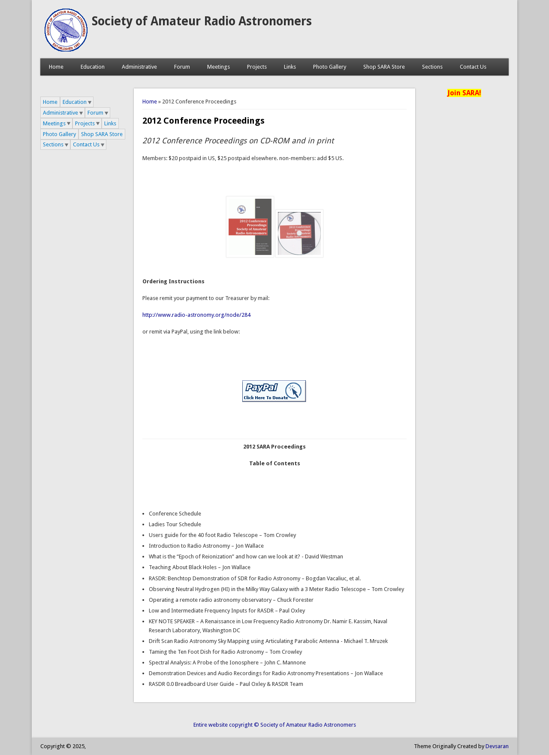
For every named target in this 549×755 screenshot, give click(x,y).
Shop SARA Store (384, 67)
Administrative (139, 67)
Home (56, 67)
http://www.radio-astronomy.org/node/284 (196, 315)
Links (290, 67)
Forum (182, 67)
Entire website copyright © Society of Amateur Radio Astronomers (274, 725)
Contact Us (473, 67)
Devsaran (497, 746)
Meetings (218, 67)
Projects (257, 67)
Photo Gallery (329, 67)
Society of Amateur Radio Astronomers (202, 21)
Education (93, 67)
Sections (432, 67)
